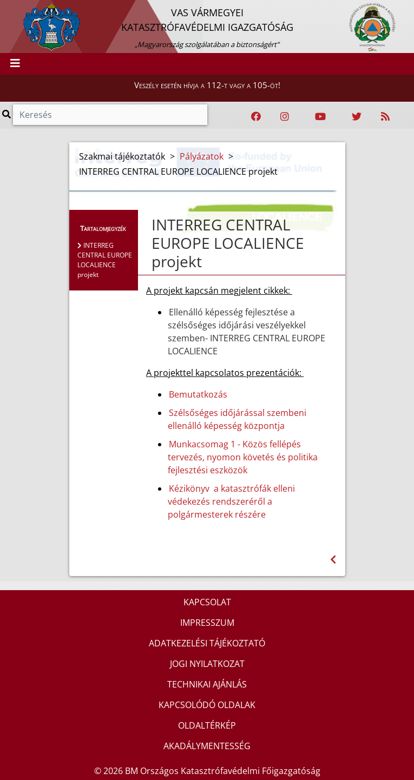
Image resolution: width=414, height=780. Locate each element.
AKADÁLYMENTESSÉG (207, 746)
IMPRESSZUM (207, 623)
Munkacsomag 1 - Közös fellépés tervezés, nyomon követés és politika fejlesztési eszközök (243, 457)
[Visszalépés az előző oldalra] (333, 559)
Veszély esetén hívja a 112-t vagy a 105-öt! (207, 85)
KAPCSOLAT (207, 602)
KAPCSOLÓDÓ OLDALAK (207, 705)
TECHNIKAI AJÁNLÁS (207, 684)
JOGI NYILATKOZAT (207, 664)
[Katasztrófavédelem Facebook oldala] (256, 117)
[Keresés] (110, 114)
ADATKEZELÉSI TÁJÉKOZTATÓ (207, 643)
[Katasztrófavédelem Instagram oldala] (284, 117)
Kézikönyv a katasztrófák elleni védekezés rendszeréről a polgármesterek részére (231, 501)
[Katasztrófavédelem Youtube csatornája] (320, 117)
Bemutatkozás (198, 394)
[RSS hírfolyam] (385, 117)
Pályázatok (202, 156)
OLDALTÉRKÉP (207, 725)
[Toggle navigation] (15, 64)
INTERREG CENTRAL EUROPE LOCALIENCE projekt (104, 260)
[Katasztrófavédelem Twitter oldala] (357, 117)
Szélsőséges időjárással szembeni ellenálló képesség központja (237, 419)
